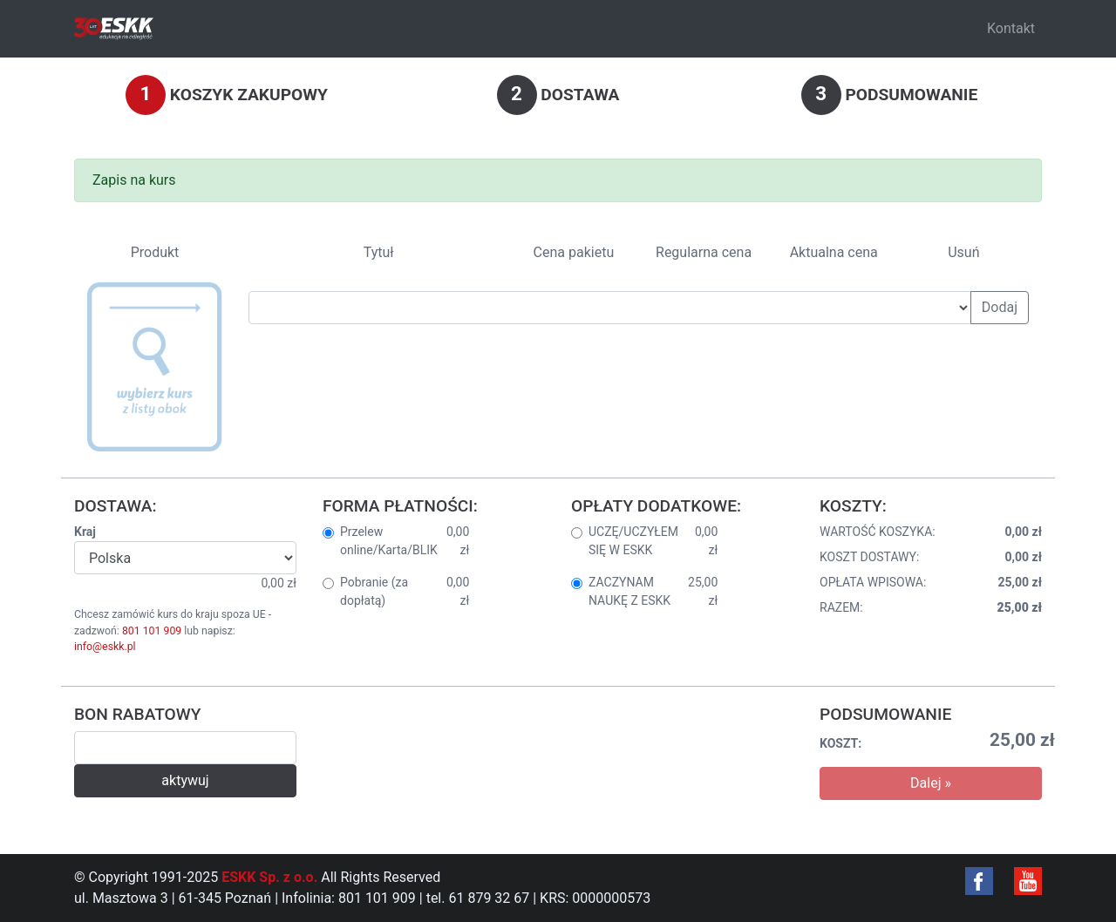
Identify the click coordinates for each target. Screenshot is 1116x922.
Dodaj (999, 307)
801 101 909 (151, 631)
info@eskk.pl (105, 647)
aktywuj (184, 780)
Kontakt (1011, 28)
